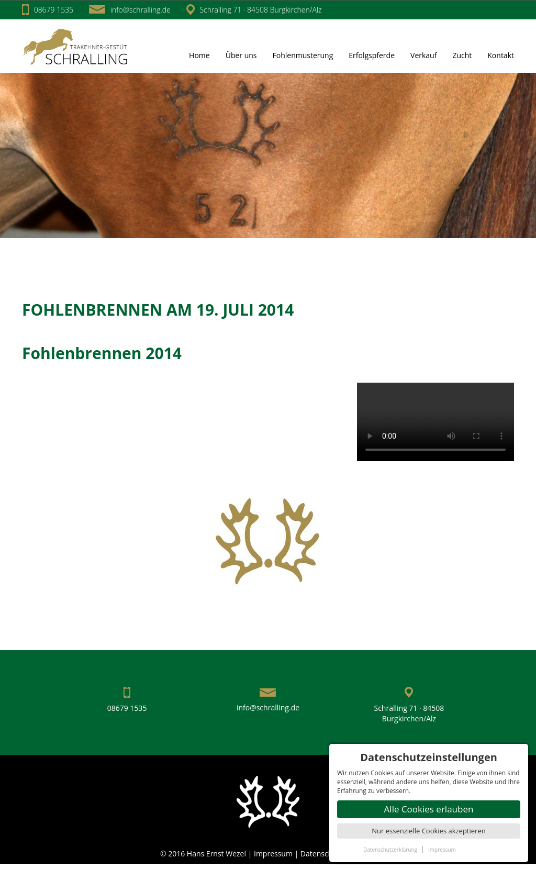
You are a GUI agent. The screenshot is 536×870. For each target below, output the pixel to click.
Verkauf (423, 55)
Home (199, 55)
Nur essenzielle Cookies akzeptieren (428, 830)
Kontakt (500, 55)
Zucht (462, 55)
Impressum (274, 853)
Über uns (241, 55)
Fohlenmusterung (303, 55)
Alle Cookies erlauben (429, 809)
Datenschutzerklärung (390, 849)
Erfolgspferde (372, 55)
